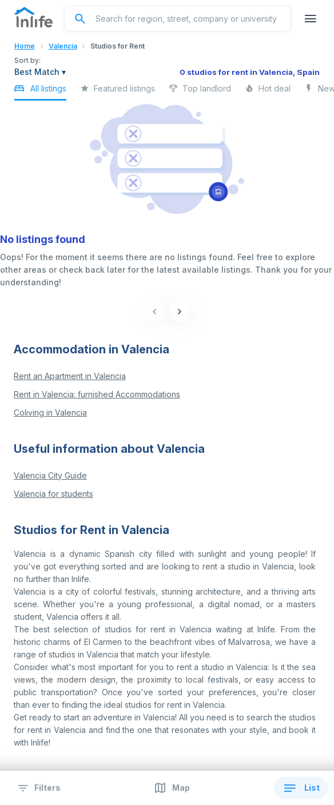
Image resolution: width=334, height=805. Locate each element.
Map (171, 788)
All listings (40, 90)
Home (24, 46)
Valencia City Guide (50, 475)
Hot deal (268, 91)
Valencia (63, 46)
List (301, 788)
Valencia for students (53, 494)
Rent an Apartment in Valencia (70, 376)
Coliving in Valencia (50, 412)
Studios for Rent (117, 46)
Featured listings (117, 91)
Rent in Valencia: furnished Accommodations (97, 394)
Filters (37, 788)
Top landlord (200, 91)
